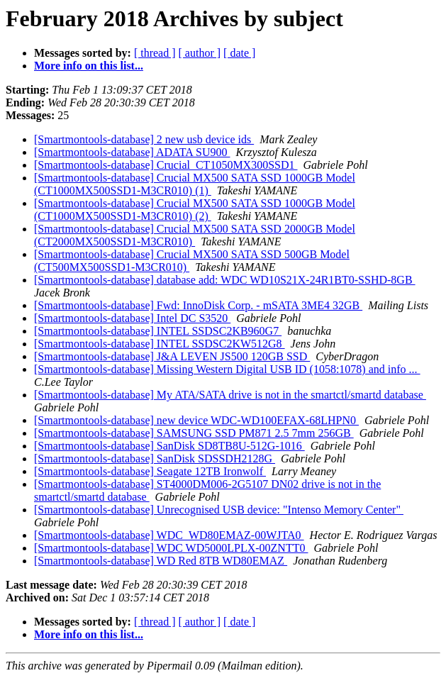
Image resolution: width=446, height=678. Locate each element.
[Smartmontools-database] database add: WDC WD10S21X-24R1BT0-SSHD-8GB (225, 280)
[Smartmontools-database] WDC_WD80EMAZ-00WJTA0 (169, 535)
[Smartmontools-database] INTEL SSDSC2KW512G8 (159, 344)
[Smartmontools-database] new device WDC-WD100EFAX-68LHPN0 (196, 420)
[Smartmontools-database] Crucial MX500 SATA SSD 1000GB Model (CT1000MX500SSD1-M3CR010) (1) (194, 184)
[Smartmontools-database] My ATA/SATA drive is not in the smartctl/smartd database (230, 395)
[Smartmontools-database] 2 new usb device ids (144, 139)
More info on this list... (88, 66)
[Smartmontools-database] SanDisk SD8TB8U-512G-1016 (169, 446)
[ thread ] (155, 53)
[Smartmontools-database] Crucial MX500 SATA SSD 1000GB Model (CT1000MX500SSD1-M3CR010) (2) (194, 209)
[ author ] (200, 53)
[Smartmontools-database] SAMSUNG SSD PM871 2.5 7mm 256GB (194, 433)
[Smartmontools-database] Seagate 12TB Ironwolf (150, 471)
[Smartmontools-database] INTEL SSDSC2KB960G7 (157, 331)
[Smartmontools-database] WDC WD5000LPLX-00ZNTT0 (171, 548)
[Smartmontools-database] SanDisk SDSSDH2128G (154, 458)
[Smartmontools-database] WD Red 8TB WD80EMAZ (160, 561)
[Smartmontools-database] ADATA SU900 (132, 152)
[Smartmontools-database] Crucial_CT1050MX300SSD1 (166, 165)
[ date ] (239, 53)
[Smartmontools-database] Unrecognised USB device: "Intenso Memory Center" (218, 510)
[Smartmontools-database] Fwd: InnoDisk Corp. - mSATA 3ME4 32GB (198, 305)
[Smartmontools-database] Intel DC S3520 (132, 318)
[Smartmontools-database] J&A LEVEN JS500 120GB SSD (172, 356)
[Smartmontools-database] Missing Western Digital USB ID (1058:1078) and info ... (227, 369)
